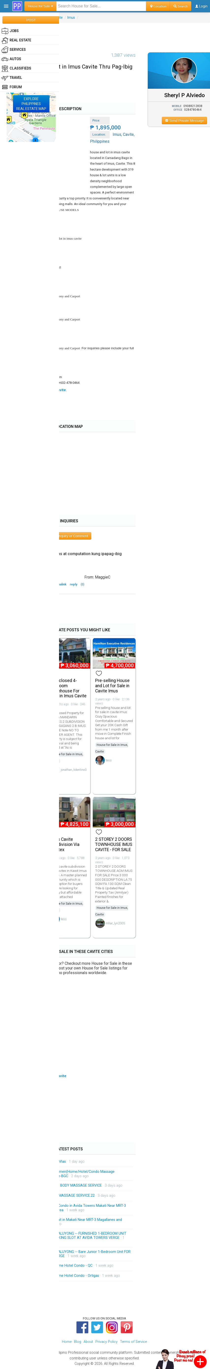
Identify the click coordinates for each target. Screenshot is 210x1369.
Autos (11, 59)
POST (31, 20)
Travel (11, 77)
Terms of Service (133, 1342)
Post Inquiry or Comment (69, 536)
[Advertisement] (105, 34)
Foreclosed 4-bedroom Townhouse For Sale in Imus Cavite (68, 688)
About (88, 1342)
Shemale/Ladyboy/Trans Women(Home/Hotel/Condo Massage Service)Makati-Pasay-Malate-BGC (64, 1174)
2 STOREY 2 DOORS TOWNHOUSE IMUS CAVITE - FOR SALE (113, 844)
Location (158, 6)
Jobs (10, 31)
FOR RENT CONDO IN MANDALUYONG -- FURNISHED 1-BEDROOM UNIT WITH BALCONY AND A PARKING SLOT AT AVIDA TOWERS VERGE (70, 1235)
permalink (59, 584)
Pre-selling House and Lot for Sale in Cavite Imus (112, 685)
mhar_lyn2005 (115, 923)
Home (67, 1342)
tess (109, 760)
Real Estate (16, 40)
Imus (71, 17)
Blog (77, 1342)
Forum (11, 87)
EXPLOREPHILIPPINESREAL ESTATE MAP (31, 104)
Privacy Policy (106, 1342)
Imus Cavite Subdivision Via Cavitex (64, 844)
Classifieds (16, 68)
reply (73, 584)
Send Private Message (184, 121)
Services (13, 49)
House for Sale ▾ (40, 6)
